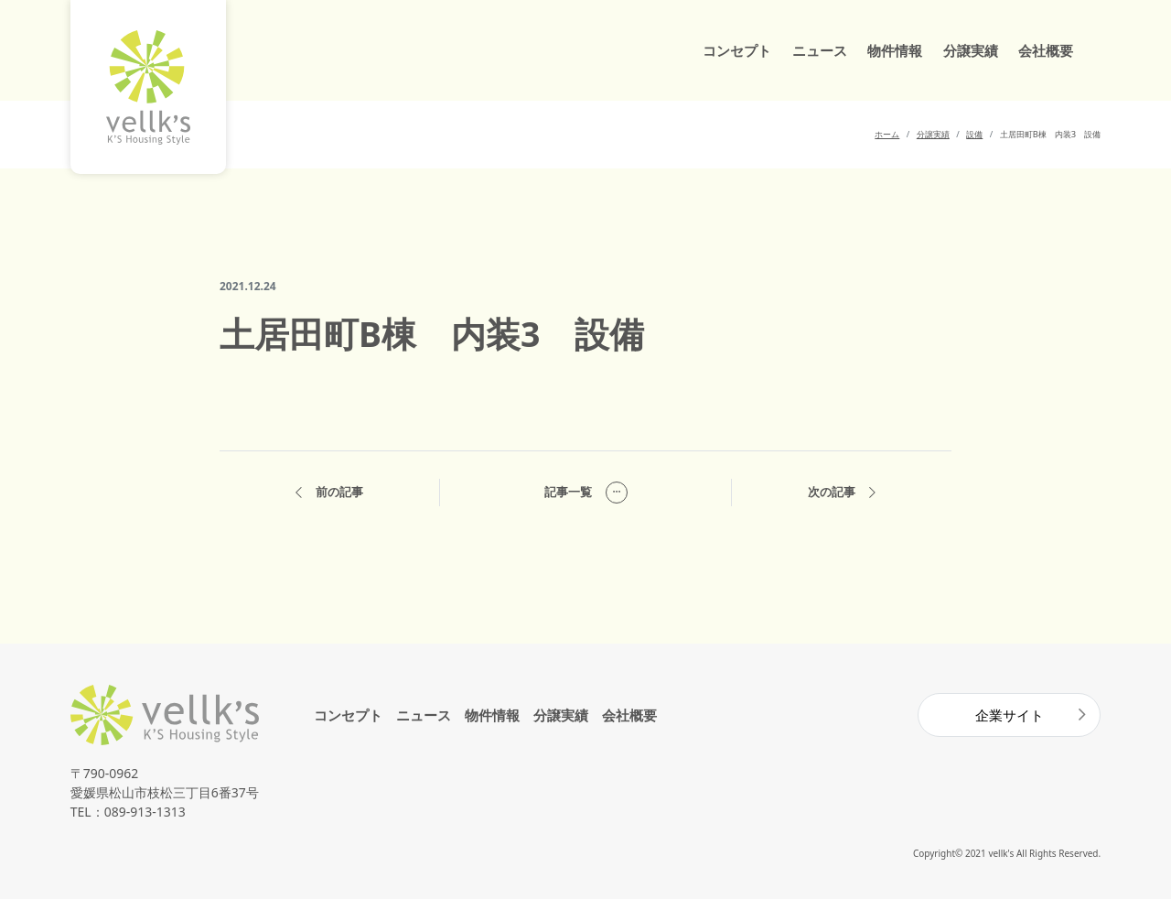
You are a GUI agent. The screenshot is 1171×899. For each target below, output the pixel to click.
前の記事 (329, 493)
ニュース (819, 50)
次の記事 (841, 493)
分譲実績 (970, 50)
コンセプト (737, 50)
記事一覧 (586, 493)
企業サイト (1009, 715)
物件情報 (894, 50)
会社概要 (1045, 50)
